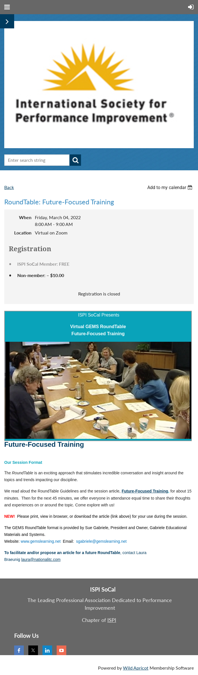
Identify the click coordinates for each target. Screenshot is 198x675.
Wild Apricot (135, 667)
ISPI (111, 620)
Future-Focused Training (145, 491)
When (25, 217)
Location (22, 232)
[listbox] (170, 187)
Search (75, 160)
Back (9, 187)
